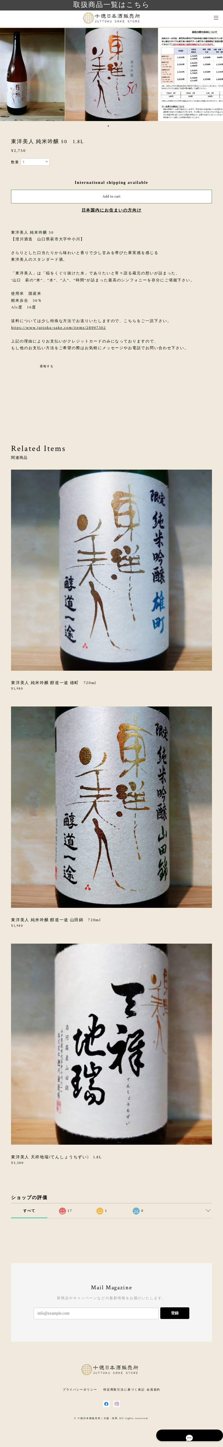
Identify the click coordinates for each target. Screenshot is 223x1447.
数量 (15, 162)
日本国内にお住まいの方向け (112, 210)
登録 (175, 1313)
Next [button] (214, 74)
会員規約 (154, 1389)
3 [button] (115, 126)
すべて (29, 1211)
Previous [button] (9, 74)
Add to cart (111, 196)
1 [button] (108, 126)
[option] (111, 74)
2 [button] (112, 126)
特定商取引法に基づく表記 (124, 1389)
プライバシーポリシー (80, 1389)
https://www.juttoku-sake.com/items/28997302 (58, 327)
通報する (47, 366)
